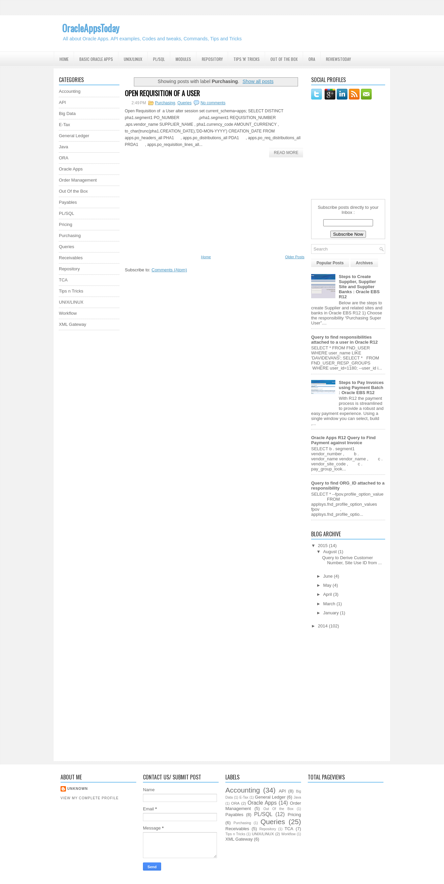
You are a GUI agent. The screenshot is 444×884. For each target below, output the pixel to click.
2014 (323, 625)
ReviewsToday (338, 59)
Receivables (71, 257)
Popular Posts (330, 263)
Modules (183, 59)
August (330, 551)
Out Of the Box (284, 59)
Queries (66, 246)
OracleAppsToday (90, 28)
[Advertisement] (86, 436)
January (331, 612)
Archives (364, 263)
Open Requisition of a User (162, 93)
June (328, 576)
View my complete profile (90, 798)
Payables (68, 202)
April (328, 594)
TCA (63, 279)
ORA (311, 59)
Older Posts (294, 257)
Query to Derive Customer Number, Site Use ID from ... (352, 560)
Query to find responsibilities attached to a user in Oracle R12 (344, 340)
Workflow (68, 313)
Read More (286, 152)
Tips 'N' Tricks (246, 59)
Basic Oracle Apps (96, 59)
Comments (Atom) (169, 269)
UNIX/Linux (133, 59)
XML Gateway (72, 324)
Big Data (67, 113)
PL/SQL (159, 59)
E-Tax (64, 124)
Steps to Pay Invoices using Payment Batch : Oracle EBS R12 (361, 387)
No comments (212, 103)
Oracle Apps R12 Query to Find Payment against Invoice (343, 440)
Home (64, 59)
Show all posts (258, 81)
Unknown (77, 789)
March (330, 603)
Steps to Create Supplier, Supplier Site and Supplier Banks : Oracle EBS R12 (359, 286)
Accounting (69, 91)
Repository (212, 59)
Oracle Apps (71, 168)
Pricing (65, 224)
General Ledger (74, 135)
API (62, 102)
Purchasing (165, 103)
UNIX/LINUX (71, 302)
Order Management (78, 180)
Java (63, 146)
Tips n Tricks (71, 291)
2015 (323, 545)
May (328, 585)
